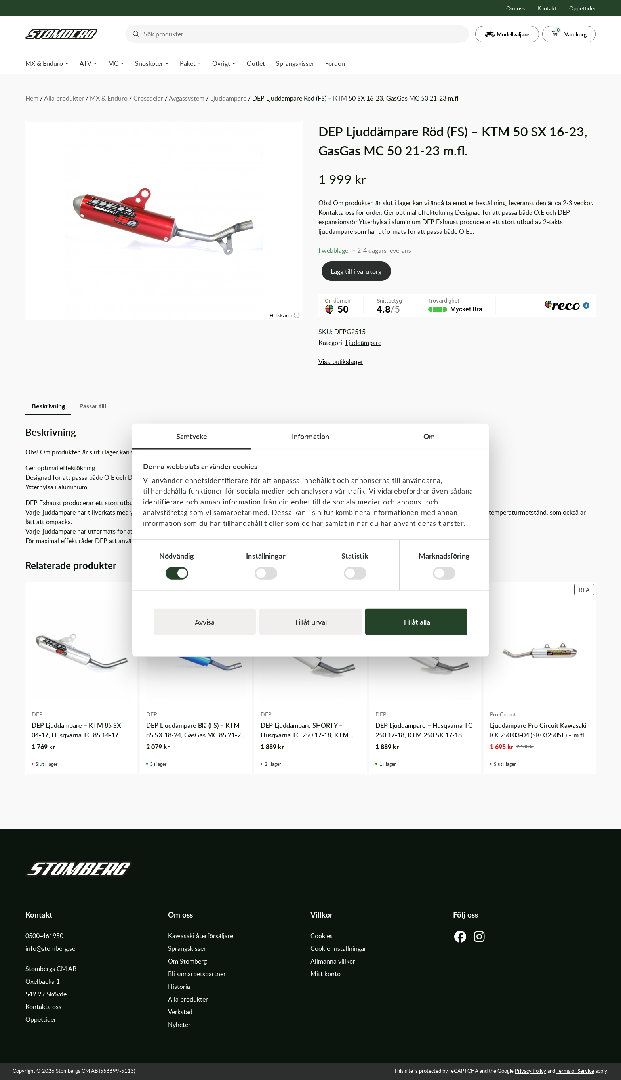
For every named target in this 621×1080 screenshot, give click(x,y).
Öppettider (582, 8)
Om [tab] (429, 436)
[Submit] (134, 34)
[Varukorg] (569, 34)
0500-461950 (44, 935)
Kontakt (546, 8)
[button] (507, 34)
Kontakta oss (43, 1006)
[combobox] (297, 34)
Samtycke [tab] (192, 436)
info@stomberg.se (50, 948)
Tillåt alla (416, 621)
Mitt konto (325, 973)
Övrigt (221, 63)
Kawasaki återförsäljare (200, 935)
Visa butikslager (340, 362)
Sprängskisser (295, 63)
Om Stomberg (187, 961)
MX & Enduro (44, 63)
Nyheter (179, 1024)
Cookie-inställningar (338, 948)
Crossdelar (148, 98)
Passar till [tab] (92, 405)
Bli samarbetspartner (197, 973)
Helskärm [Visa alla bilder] (284, 316)
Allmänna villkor (332, 961)
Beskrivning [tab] (48, 405)
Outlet (256, 63)
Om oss (515, 8)
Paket (188, 63)
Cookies (321, 935)
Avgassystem (186, 98)
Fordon (335, 63)
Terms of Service (575, 1070)
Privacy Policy (530, 1070)
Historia (179, 986)
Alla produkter (64, 98)
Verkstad (180, 1011)
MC (113, 63)
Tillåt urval (310, 621)
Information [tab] (310, 436)
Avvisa (205, 621)
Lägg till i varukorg (356, 271)
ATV (85, 63)
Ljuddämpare (228, 98)
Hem (31, 98)
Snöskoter (149, 63)
